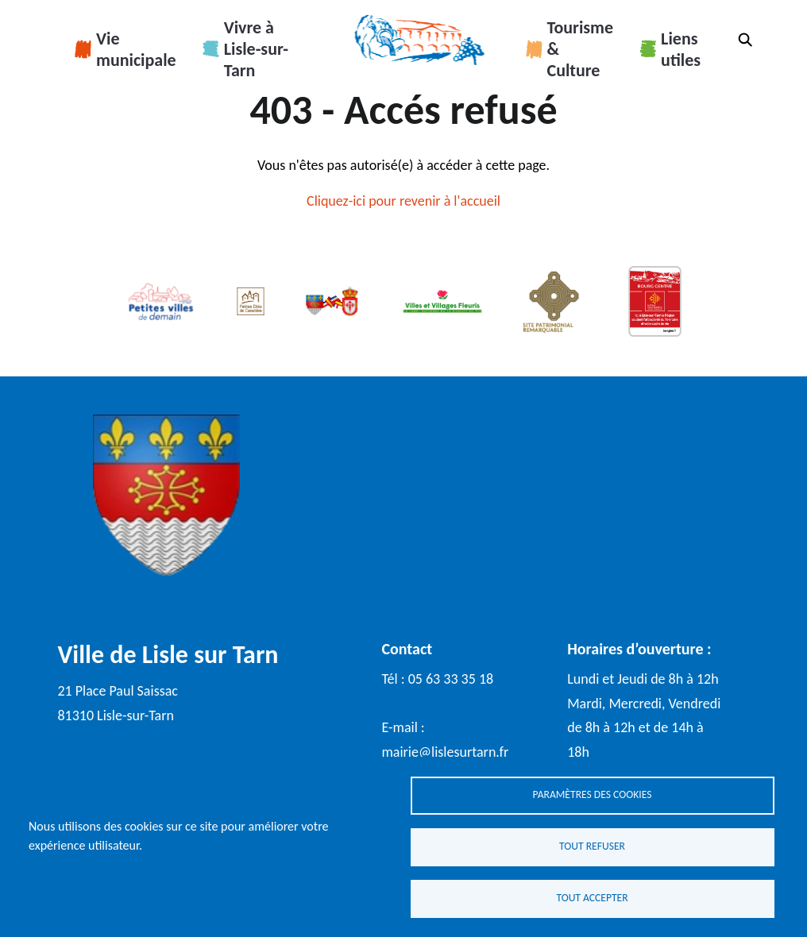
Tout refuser (592, 846)
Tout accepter (591, 897)
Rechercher (745, 39)
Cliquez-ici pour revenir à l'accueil (403, 201)
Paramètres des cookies (592, 794)
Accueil (419, 39)
